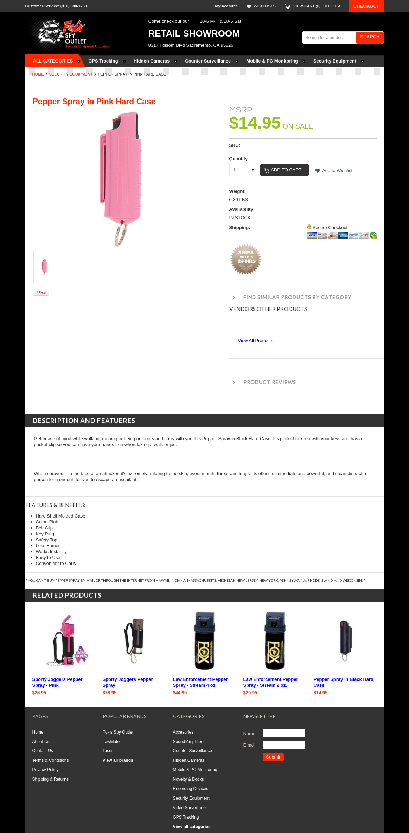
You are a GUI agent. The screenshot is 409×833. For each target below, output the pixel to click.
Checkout (366, 6)
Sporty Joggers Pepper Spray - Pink (57, 682)
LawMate (111, 741)
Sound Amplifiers (189, 741)
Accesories (183, 732)
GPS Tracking (186, 817)
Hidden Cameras (189, 760)
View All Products (255, 340)
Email (249, 745)
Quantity (238, 158)
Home (38, 74)
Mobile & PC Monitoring (195, 769)
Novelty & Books (188, 779)
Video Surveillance (190, 807)
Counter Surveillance (192, 750)
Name (249, 733)
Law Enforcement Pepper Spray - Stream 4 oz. (200, 682)
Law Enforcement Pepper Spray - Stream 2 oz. (270, 682)
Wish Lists (264, 6)
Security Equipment (71, 74)
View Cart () (317, 6)
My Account (226, 6)
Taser (108, 750)
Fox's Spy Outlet (118, 732)
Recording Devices (191, 788)
